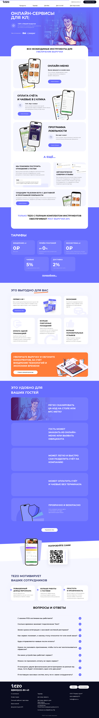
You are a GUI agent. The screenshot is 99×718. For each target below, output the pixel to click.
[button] (19, 310)
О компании (15, 693)
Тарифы (40, 693)
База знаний (15, 703)
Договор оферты (43, 697)
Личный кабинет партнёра (19, 700)
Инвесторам (15, 697)
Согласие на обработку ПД (46, 710)
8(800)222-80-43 (20, 690)
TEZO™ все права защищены (49, 715)
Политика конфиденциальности (48, 707)
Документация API (17, 707)
